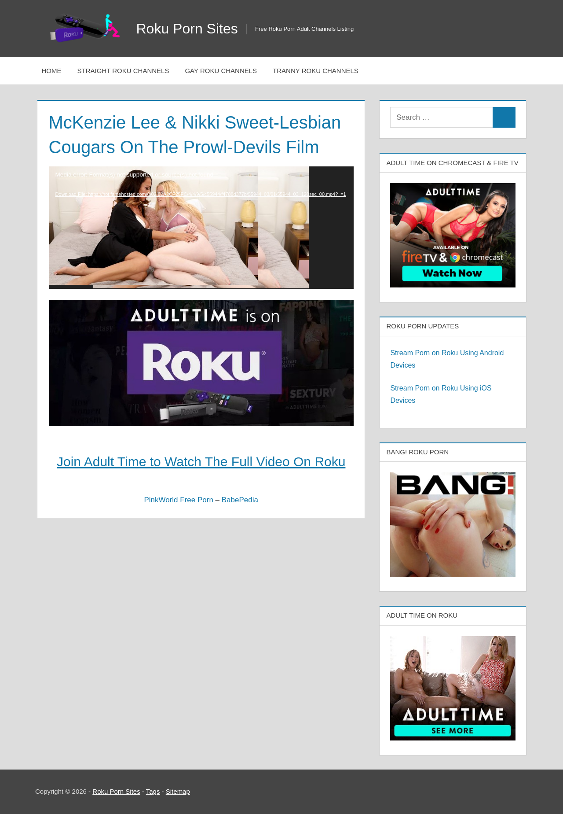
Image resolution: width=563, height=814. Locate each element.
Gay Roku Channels (221, 70)
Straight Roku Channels (123, 70)
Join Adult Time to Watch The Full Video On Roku (201, 461)
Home (52, 70)
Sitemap (178, 791)
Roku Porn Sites (187, 29)
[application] (201, 227)
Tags (153, 791)
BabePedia (240, 500)
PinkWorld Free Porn (178, 500)
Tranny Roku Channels (315, 70)
